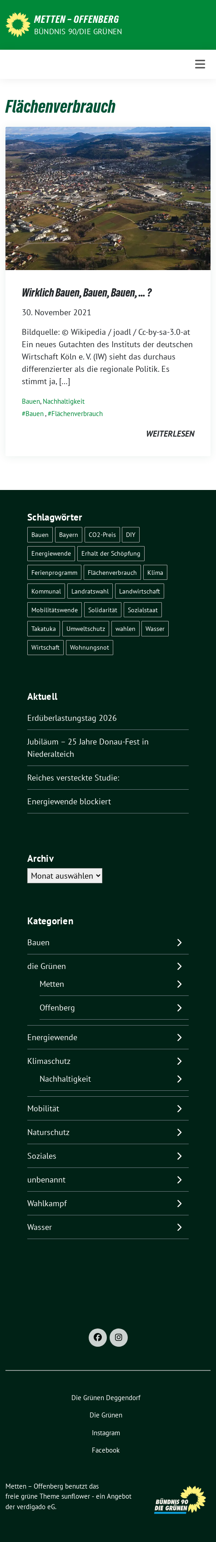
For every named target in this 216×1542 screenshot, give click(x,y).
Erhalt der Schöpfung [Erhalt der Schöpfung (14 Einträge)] (111, 553)
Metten (52, 984)
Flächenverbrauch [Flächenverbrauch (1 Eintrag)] (112, 572)
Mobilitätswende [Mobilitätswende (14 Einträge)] (54, 609)
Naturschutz (48, 1132)
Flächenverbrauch (77, 413)
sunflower (75, 1496)
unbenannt (46, 1179)
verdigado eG (36, 1506)
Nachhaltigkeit (64, 401)
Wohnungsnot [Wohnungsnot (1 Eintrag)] (89, 647)
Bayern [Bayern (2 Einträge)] (68, 534)
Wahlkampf (47, 1203)
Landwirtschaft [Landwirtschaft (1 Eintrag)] (139, 591)
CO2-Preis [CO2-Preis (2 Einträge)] (102, 534)
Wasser (39, 1227)
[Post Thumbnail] (108, 197)
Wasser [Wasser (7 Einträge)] (155, 628)
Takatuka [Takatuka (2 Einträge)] (43, 628)
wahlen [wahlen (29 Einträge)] (126, 628)
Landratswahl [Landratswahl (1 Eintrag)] (90, 591)
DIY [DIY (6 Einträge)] (131, 534)
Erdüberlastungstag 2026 (72, 718)
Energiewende (52, 1037)
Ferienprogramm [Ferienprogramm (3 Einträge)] (54, 572)
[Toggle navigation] (200, 64)
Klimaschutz (48, 1061)
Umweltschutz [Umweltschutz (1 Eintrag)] (85, 628)
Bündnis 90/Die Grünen (78, 31)
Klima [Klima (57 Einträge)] (155, 572)
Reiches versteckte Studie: (73, 777)
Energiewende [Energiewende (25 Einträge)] (51, 553)
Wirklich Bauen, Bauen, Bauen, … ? (86, 293)
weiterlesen (170, 433)
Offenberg (57, 1007)
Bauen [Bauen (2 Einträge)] (40, 534)
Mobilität (43, 1108)
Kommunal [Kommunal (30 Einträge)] (46, 591)
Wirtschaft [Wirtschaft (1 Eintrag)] (45, 647)
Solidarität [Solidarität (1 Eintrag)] (102, 609)
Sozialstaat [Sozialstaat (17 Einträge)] (143, 609)
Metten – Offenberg (76, 19)
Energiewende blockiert (69, 801)
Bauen (31, 401)
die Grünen (46, 966)
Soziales (41, 1156)
